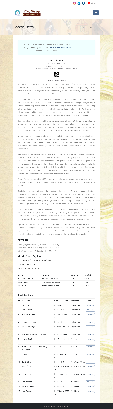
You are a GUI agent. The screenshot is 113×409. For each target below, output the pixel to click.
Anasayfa (83, 27)
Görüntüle (90, 305)
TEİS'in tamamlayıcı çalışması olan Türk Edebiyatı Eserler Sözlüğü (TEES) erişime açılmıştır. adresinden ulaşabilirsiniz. (47, 47)
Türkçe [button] (92, 3)
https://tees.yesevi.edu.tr (61, 47)
